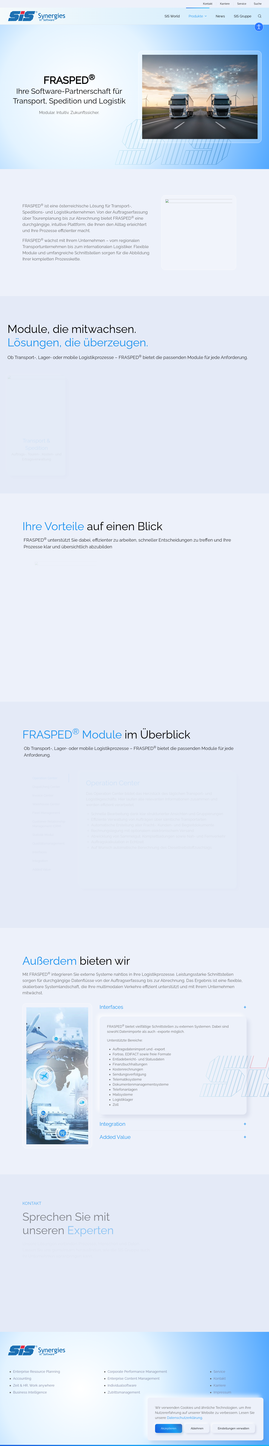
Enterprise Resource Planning (36, 1372)
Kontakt (207, 3)
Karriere (225, 3)
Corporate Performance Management (137, 1372)
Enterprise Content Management (134, 1378)
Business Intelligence (30, 1392)
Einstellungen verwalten (233, 1428)
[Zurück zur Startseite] (36, 16)
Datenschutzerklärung (184, 1418)
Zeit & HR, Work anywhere (34, 1385)
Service (241, 3)
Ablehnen (197, 1428)
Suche (258, 3)
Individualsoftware (122, 1385)
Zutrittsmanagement (124, 1392)
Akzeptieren (168, 1428)
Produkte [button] (198, 16)
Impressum (222, 1392)
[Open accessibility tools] (258, 26)
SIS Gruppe (242, 16)
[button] (260, 16)
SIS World (172, 16)
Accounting (22, 1378)
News (220, 16)
